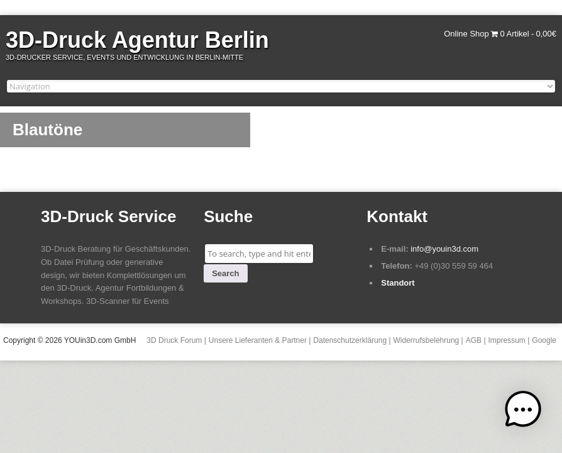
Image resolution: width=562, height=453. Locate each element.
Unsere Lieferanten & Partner (258, 340)
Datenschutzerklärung (350, 340)
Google (544, 340)
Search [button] (225, 273)
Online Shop (466, 33)
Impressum (507, 340)
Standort (397, 283)
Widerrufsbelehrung (427, 340)
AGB (474, 340)
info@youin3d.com (444, 249)
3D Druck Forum (174, 340)
